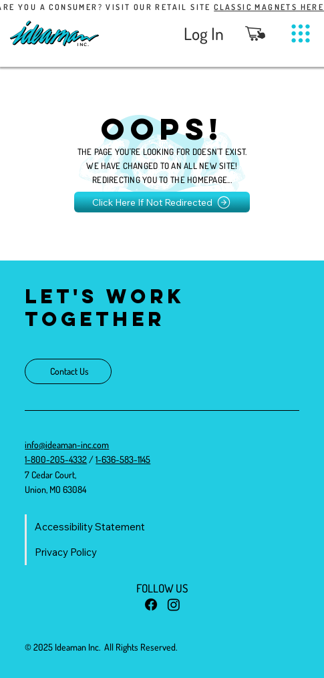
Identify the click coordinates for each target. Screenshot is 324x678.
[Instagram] (174, 605)
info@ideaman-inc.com (67, 444)
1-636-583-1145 (123, 459)
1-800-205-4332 (56, 459)
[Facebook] (151, 605)
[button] (255, 33)
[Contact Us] (68, 371)
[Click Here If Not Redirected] (162, 202)
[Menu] (300, 33)
